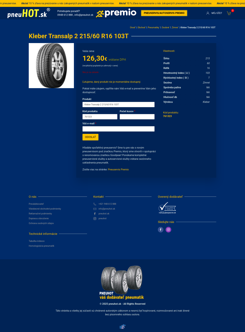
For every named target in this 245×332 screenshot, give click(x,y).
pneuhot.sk (101, 213)
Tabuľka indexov (37, 241)
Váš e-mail (89, 123)
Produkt (86, 99)
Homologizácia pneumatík (41, 246)
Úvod (132, 27)
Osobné (165, 27)
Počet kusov (127, 111)
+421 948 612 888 (104, 204)
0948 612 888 (65, 14)
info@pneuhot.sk (83, 14)
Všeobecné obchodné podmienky (45, 209)
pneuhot (100, 218)
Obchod (141, 27)
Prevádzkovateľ (36, 204)
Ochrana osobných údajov (41, 223)
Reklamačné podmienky (40, 213)
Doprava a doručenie (39, 218)
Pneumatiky (153, 27)
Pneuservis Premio (118, 169)
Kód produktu (90, 111)
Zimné (175, 27)
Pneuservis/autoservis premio (164, 13)
